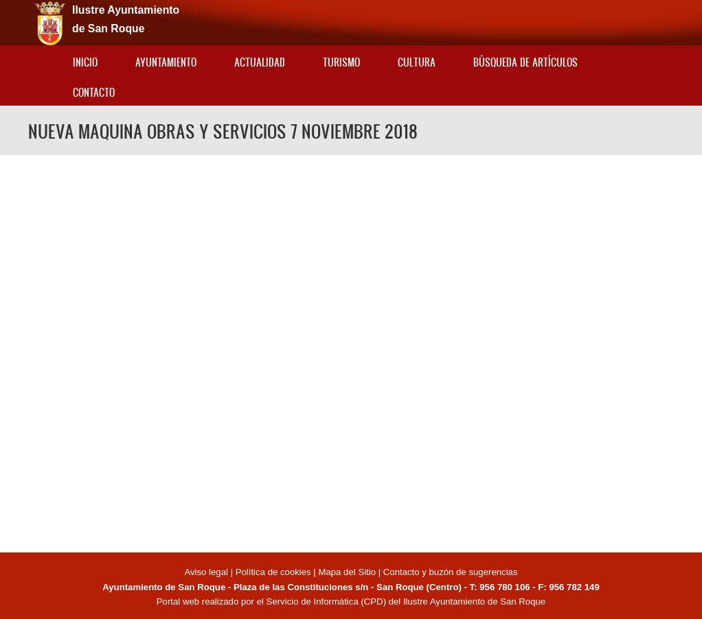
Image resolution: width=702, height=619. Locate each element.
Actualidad (259, 62)
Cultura (416, 62)
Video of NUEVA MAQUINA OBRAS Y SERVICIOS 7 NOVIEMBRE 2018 (351, 351)
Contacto (94, 92)
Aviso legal (207, 572)
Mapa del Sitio (347, 572)
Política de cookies (273, 572)
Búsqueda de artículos (525, 62)
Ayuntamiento (165, 62)
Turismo (341, 62)
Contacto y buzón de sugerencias (450, 572)
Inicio (85, 62)
